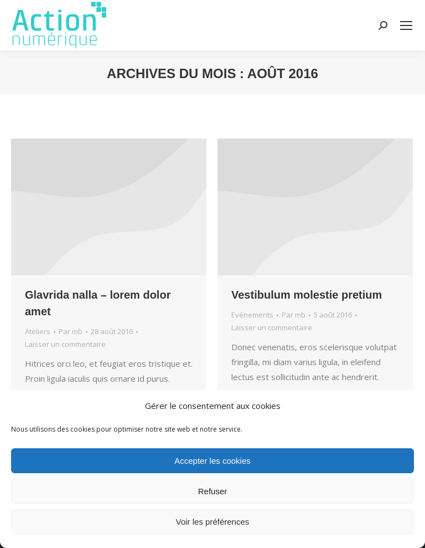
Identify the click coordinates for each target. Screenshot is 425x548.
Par (70, 331)
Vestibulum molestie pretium (306, 295)
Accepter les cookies (212, 460)
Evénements (252, 315)
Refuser (212, 491)
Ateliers (37, 331)
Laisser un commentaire (65, 344)
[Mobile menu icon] (406, 25)
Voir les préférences (213, 521)
